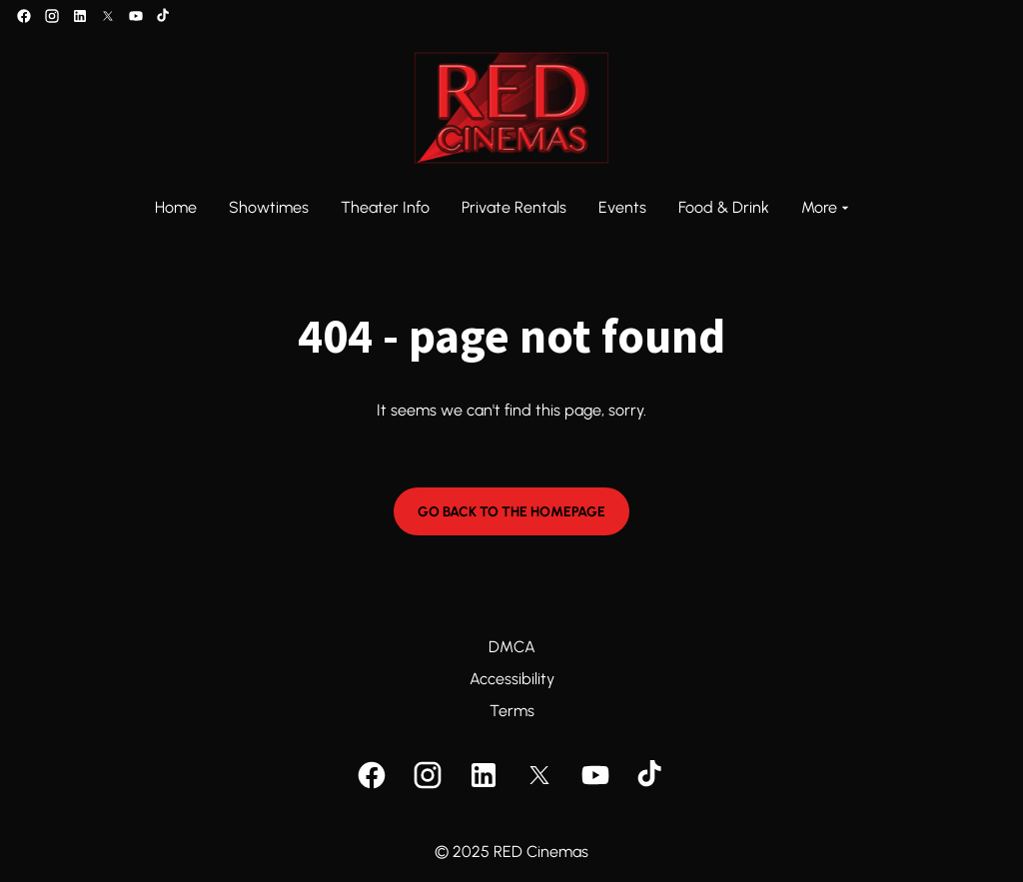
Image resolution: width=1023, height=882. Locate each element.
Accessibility (512, 678)
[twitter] (108, 16)
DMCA (512, 646)
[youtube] (136, 16)
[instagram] (52, 16)
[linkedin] (80, 16)
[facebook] (24, 16)
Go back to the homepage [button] (511, 511)
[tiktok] (164, 16)
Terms (512, 710)
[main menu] (504, 208)
